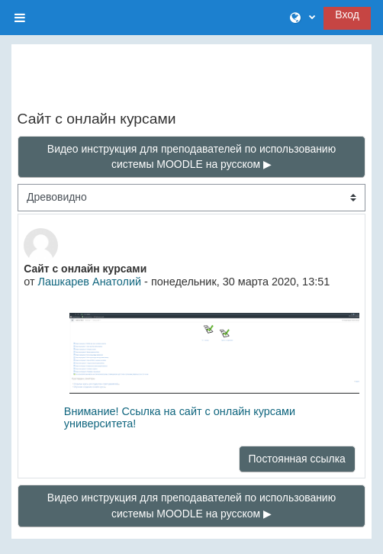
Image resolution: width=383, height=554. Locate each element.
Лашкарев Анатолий (90, 281)
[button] (302, 18)
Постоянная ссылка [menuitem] (297, 459)
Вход (347, 14)
